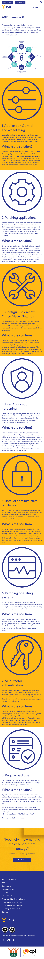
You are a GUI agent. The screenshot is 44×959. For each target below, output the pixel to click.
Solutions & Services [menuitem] (9, 879)
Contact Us (20, 2)
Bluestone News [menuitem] (7, 889)
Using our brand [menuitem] (31, 935)
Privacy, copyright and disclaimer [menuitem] (17, 935)
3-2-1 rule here (19, 827)
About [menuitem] (4, 883)
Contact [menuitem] (5, 892)
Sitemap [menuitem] (5, 912)
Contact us (22, 869)
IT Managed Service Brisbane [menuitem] (12, 905)
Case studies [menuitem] (6, 886)
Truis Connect (7, 2)
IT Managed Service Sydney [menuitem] (12, 902)
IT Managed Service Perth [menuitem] (11, 909)
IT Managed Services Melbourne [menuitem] (13, 899)
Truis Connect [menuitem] (7, 896)
